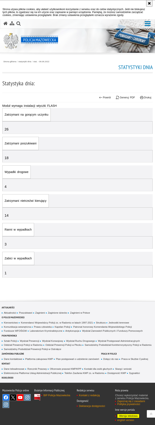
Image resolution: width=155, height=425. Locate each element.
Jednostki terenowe (119, 322)
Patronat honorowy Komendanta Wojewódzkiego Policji (102, 327)
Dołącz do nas (110, 359)
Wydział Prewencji (29, 341)
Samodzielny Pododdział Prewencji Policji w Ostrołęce (32, 349)
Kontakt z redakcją (89, 395)
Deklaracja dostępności (92, 406)
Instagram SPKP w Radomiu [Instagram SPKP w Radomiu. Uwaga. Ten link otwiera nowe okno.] (6, 404)
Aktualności (8, 307)
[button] (148, 24)
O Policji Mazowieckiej (13, 317)
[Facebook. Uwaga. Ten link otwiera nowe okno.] (6, 397)
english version (125, 420)
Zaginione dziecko (57, 312)
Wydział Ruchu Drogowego (80, 341)
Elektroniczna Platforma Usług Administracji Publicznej (32, 373)
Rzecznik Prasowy (37, 369)
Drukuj (145, 97)
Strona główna (9, 62)
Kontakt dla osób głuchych (98, 369)
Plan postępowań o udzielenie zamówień (77, 359)
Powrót (105, 97)
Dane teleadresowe (14, 369)
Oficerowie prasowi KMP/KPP (65, 369)
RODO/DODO (7, 377)
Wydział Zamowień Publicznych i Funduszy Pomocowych (112, 331)
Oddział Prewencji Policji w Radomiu (23, 345)
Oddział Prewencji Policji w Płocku (63, 345)
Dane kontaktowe (13, 359)
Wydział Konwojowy (52, 341)
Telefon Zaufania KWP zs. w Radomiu (84, 373)
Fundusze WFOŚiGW (15, 331)
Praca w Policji (109, 353)
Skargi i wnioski (123, 369)
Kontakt (6, 363)
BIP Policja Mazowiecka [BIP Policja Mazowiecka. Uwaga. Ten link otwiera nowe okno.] (56, 395)
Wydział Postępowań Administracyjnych (119, 341)
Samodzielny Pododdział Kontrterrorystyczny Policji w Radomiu (118, 345)
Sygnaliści (134, 373)
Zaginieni (40, 312)
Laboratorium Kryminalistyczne (46, 331)
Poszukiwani (25, 312)
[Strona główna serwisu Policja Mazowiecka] (5, 23)
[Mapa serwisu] (12, 23)
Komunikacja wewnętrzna (17, 327)
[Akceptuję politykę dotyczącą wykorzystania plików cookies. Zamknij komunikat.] (149, 3)
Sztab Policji (10, 341)
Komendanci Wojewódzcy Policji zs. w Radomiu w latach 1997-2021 (57, 322)
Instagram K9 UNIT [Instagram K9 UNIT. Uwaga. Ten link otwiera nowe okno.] (27, 397)
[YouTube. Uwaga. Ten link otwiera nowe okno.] (20, 397)
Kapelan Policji (62, 327)
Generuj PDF (125, 97)
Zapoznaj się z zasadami (131, 401)
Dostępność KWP (116, 373)
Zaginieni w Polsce (80, 312)
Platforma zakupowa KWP (39, 359)
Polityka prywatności (128, 404)
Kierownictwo (11, 322)
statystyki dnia (25, 62)
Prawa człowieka (43, 327)
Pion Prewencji (9, 335)
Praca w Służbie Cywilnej (134, 359)
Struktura (101, 322)
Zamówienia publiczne (13, 353)
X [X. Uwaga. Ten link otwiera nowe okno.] (13, 397)
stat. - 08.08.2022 (41, 62)
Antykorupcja (72, 331)
